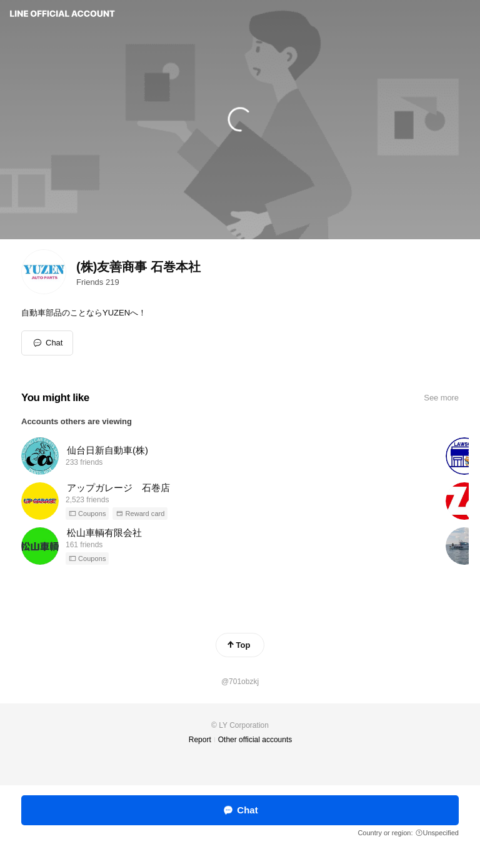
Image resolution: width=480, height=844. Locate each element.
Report (200, 739)
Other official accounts (255, 739)
